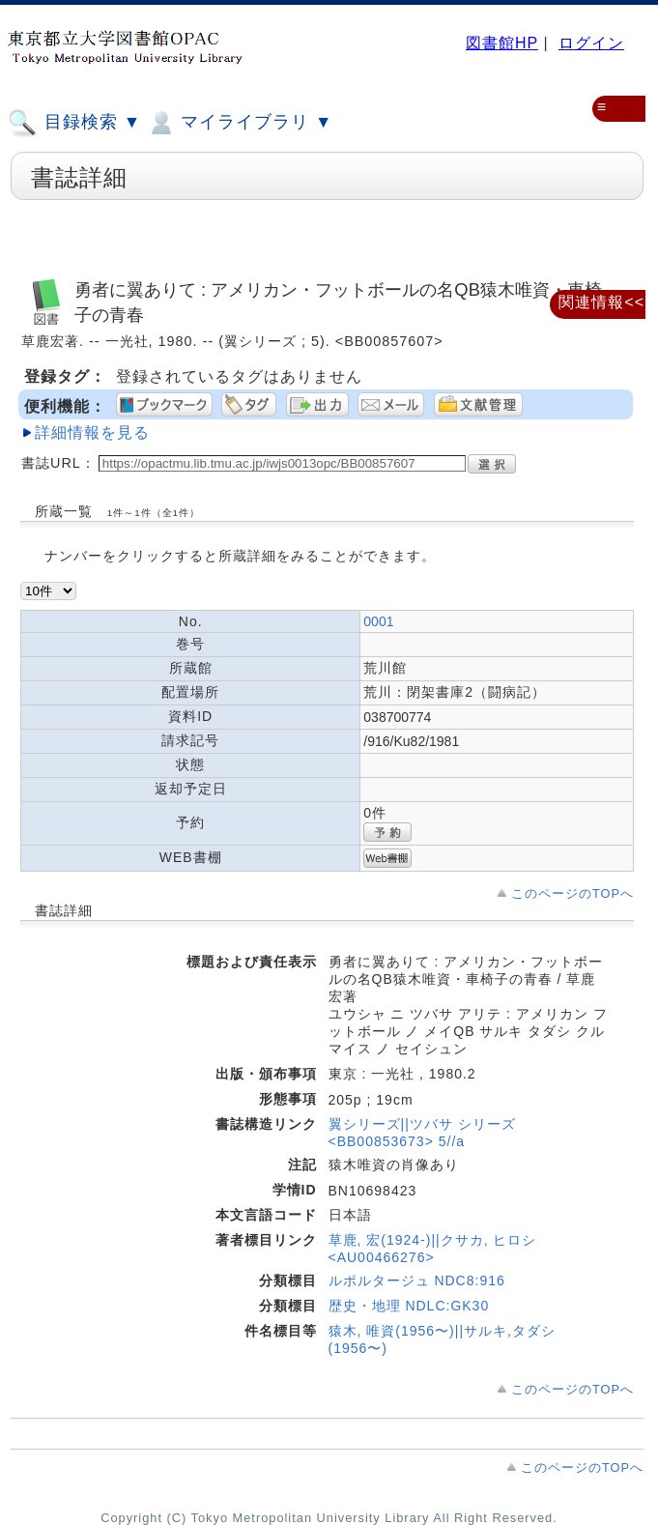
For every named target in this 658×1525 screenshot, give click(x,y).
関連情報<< (601, 302)
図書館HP (502, 43)
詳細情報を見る (92, 432)
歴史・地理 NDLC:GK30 (409, 1305)
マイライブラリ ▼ (239, 122)
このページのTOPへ (572, 893)
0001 (378, 621)
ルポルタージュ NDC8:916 (417, 1280)
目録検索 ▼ (74, 122)
